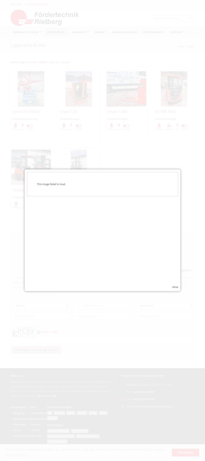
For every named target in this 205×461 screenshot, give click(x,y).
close (175, 283)
